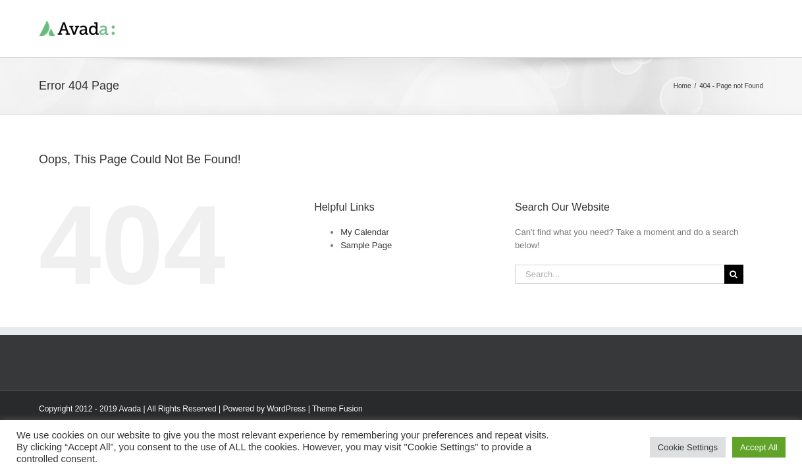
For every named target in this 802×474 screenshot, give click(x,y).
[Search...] (619, 274)
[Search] (733, 274)
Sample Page (366, 245)
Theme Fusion (337, 408)
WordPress (286, 408)
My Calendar (364, 232)
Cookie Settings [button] (688, 447)
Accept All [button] (759, 447)
